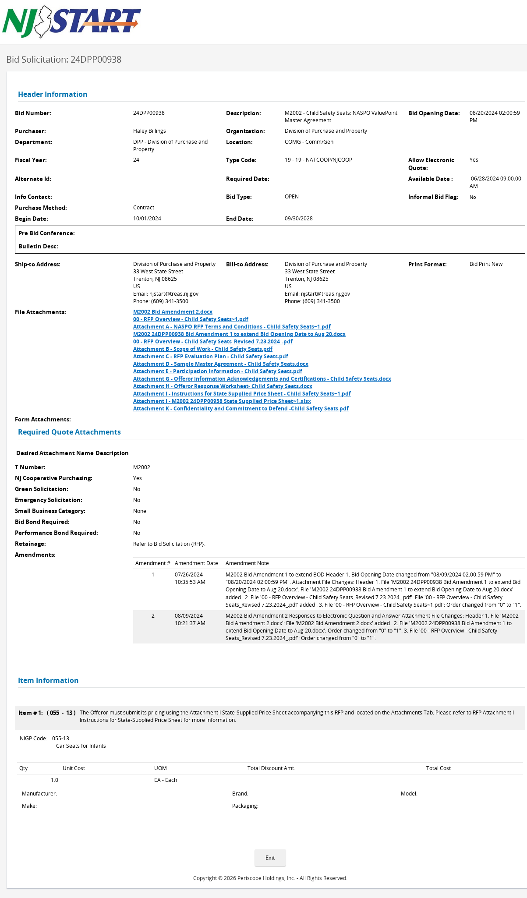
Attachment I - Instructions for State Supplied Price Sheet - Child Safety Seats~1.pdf (242, 393)
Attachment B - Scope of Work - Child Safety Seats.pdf (202, 349)
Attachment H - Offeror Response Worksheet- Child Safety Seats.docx (222, 386)
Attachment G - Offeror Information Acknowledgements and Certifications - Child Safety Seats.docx (262, 378)
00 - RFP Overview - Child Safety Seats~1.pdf (190, 319)
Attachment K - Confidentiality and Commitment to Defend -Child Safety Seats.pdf (241, 408)
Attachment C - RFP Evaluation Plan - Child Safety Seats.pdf (210, 356)
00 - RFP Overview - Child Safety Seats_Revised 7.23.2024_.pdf (213, 341)
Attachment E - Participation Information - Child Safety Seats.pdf (217, 371)
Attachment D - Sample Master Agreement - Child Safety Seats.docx (220, 364)
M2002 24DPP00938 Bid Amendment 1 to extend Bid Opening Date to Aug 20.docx (239, 334)
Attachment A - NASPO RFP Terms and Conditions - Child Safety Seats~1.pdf (232, 326)
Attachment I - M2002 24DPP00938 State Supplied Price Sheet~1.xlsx (222, 401)
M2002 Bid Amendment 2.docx (172, 311)
